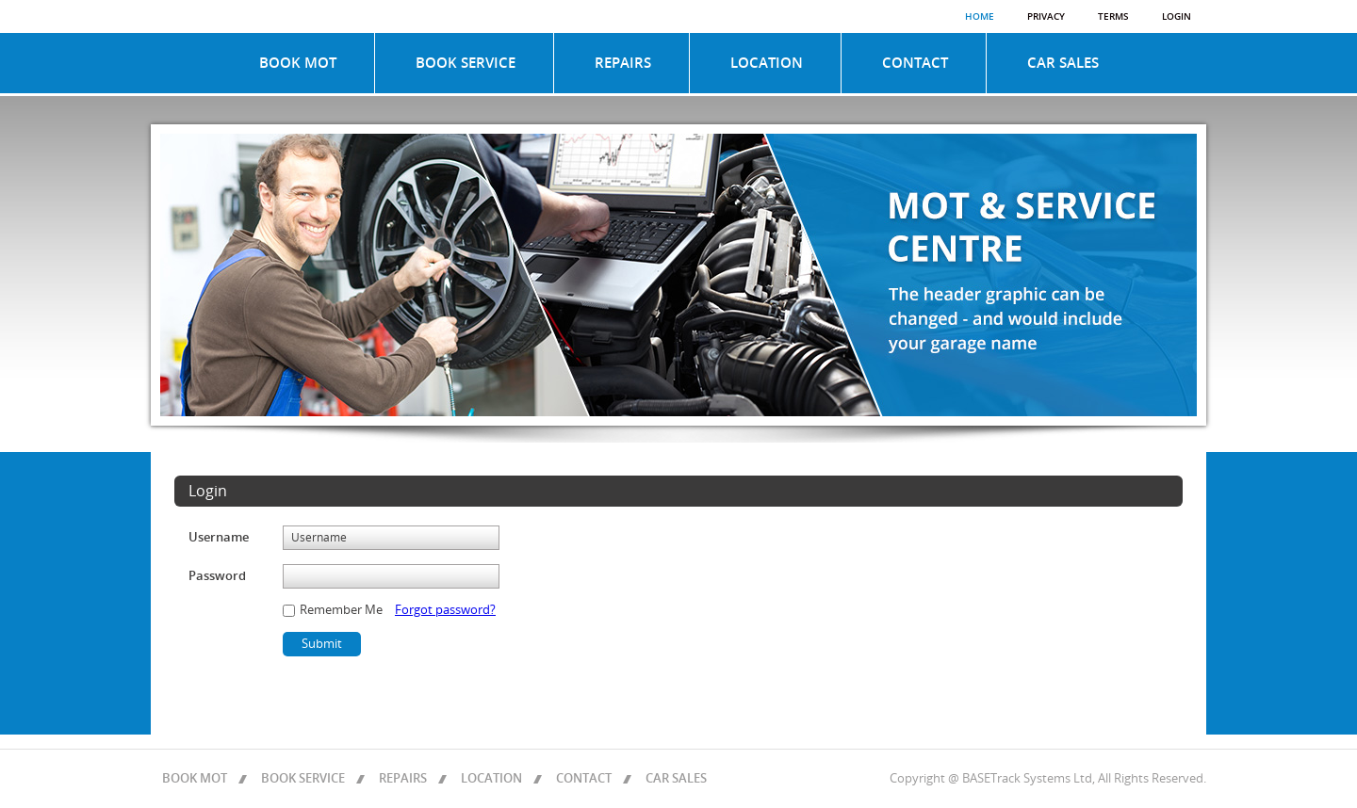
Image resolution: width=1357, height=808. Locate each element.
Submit (322, 644)
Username (218, 537)
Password (217, 576)
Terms (1113, 17)
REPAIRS (623, 63)
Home (979, 17)
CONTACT (915, 63)
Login (1176, 17)
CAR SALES (1063, 63)
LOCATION (766, 63)
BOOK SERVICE (465, 63)
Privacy (1046, 17)
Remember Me (340, 610)
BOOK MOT (297, 63)
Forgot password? (445, 610)
